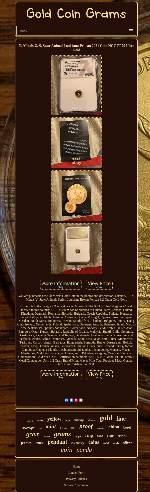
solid (106, 443)
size (40, 428)
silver (127, 442)
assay (40, 420)
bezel (127, 427)
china (114, 426)
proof (86, 426)
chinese (92, 420)
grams (62, 434)
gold (106, 418)
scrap (79, 420)
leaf (73, 427)
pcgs (67, 420)
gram (33, 434)
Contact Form (76, 472)
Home (76, 466)
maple (78, 436)
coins (93, 442)
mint (51, 426)
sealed (29, 421)
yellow (54, 419)
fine (121, 418)
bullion (47, 436)
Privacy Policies (76, 479)
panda (84, 449)
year (110, 436)
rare (100, 436)
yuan (63, 427)
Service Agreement (76, 485)
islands (100, 427)
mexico (122, 436)
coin (66, 449)
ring (89, 435)
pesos (26, 442)
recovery (78, 443)
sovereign (28, 427)
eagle (116, 443)
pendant (57, 442)
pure (40, 442)
